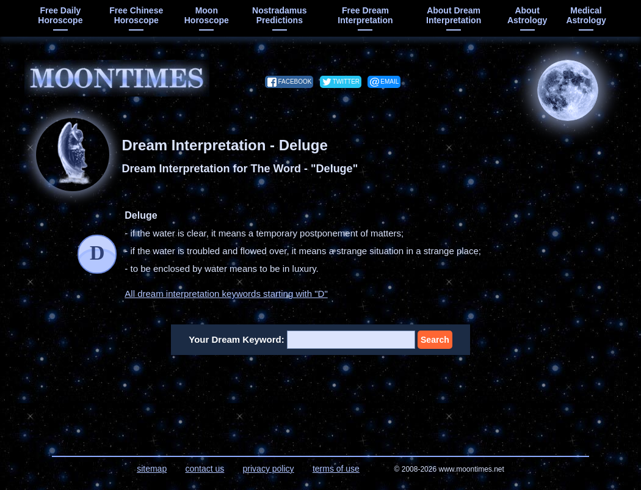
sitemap (152, 469)
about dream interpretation (453, 15)
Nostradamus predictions (279, 15)
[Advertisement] (321, 397)
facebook (294, 81)
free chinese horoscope (136, 15)
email (389, 81)
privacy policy (268, 469)
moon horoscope (206, 15)
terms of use (336, 469)
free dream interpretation (365, 15)
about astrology (527, 15)
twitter (346, 81)
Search (435, 340)
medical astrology (586, 15)
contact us (204, 469)
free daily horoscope (60, 15)
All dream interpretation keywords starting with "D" (226, 293)
